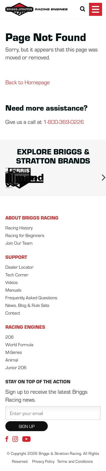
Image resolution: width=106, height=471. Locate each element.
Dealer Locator (19, 267)
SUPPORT (16, 257)
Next (101, 178)
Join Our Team (19, 243)
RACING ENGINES (25, 327)
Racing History (19, 228)
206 (9, 337)
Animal (11, 360)
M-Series (13, 352)
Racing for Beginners (24, 235)
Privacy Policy (43, 461)
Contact (12, 313)
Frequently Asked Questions (31, 297)
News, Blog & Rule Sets (27, 305)
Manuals (13, 290)
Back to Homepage (27, 82)
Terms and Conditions (75, 461)
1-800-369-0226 (63, 121)
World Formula (19, 344)
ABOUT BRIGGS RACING (32, 217)
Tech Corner (16, 275)
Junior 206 (16, 367)
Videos (11, 282)
